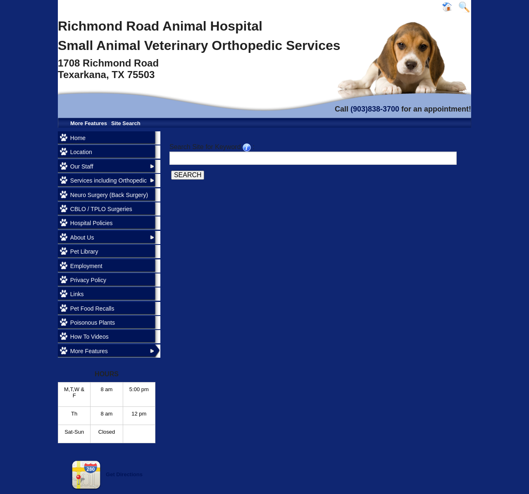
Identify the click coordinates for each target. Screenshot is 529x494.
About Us (82, 237)
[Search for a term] (313, 158)
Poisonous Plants (92, 322)
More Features (88, 123)
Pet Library (84, 251)
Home (78, 138)
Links (77, 294)
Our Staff (81, 166)
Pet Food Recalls (92, 308)
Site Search (126, 123)
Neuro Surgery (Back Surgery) (109, 195)
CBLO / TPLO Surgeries (101, 209)
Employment (86, 266)
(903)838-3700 (374, 109)
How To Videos (89, 336)
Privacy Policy (88, 280)
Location (81, 152)
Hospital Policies (91, 223)
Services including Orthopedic (108, 180)
